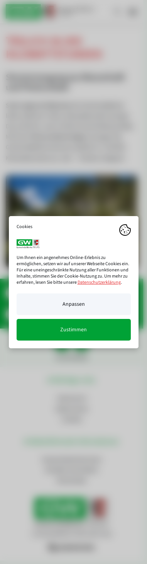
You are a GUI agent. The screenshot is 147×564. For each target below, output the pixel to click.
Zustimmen (73, 330)
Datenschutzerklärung (99, 282)
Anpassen (74, 304)
